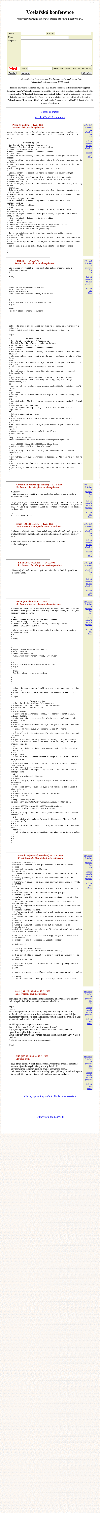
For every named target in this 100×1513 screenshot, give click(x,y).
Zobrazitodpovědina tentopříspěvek (88, 149)
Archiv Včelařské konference (50, 122)
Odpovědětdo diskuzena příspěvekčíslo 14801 (88, 1212)
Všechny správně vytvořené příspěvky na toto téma (50, 1245)
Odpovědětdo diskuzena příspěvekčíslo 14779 (88, 562)
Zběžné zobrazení (50, 117)
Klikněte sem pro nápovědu (50, 1266)
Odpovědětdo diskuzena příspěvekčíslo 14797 (88, 1147)
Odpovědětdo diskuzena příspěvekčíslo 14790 (88, 986)
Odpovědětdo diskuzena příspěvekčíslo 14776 (88, 296)
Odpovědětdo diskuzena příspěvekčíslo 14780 (88, 606)
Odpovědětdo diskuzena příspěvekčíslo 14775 (88, 136)
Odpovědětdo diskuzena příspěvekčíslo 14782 (88, 645)
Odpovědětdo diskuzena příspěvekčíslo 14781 (88, 684)
